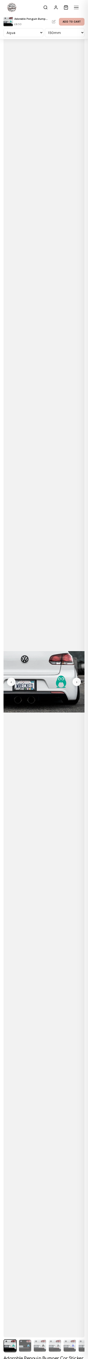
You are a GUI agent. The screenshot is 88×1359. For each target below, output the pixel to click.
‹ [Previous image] (11, 682)
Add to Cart (72, 21)
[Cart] (66, 7)
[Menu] (76, 7)
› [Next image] (76, 682)
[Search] (45, 7)
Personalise (54, 21)
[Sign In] (56, 7)
